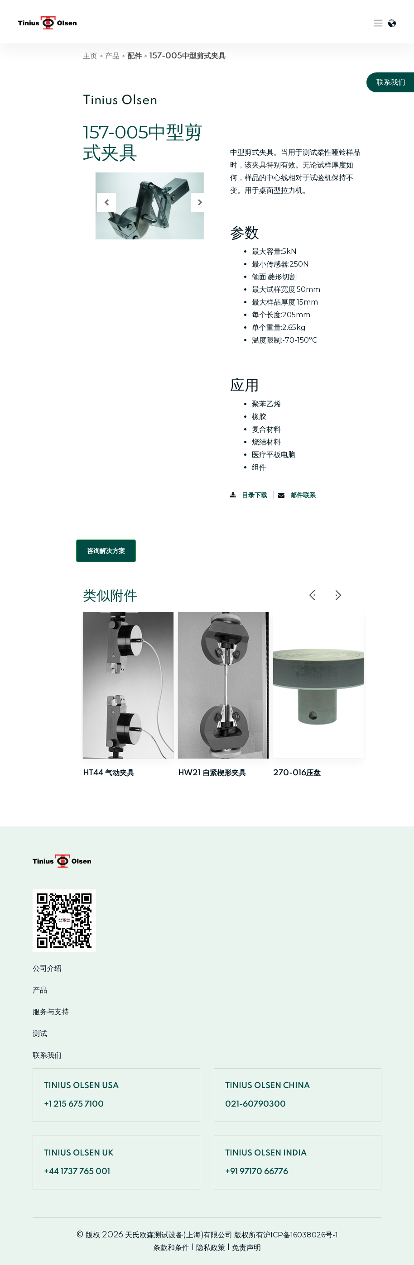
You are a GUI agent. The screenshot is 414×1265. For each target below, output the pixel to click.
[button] (106, 202)
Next (338, 595)
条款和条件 (171, 1247)
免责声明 (246, 1247)
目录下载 (249, 495)
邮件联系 (297, 495)
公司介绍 (47, 968)
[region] (150, 222)
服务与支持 (51, 1012)
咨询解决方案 (106, 550)
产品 (112, 56)
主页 (90, 56)
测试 (40, 1034)
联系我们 (47, 1055)
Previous (312, 595)
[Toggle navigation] (378, 23)
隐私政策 (210, 1247)
